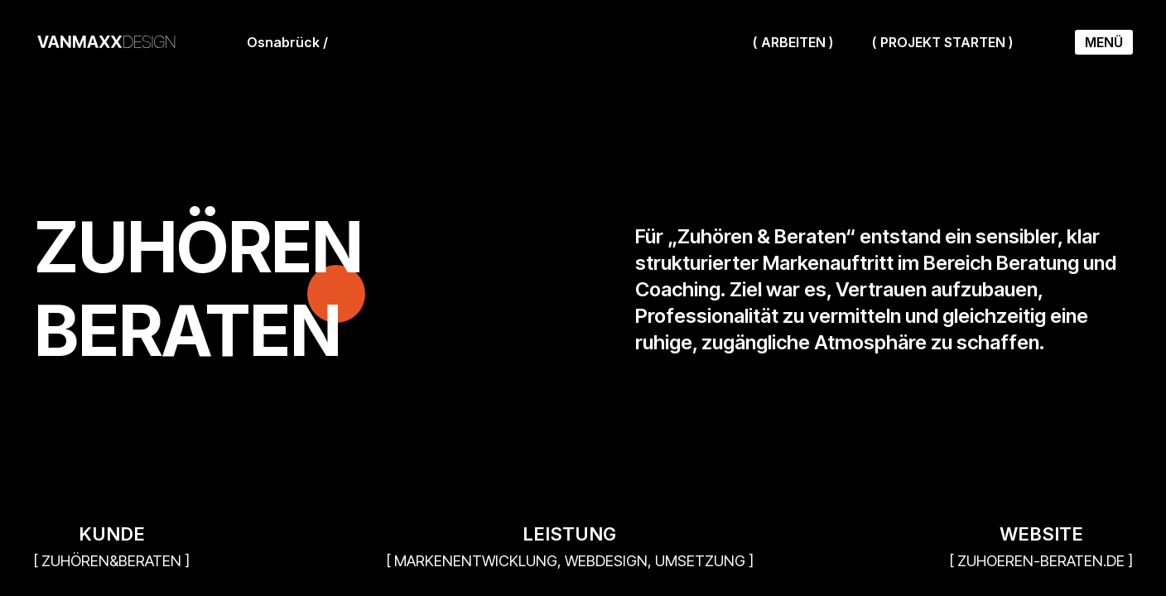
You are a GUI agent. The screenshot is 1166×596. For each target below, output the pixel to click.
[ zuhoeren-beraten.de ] (1041, 561)
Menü (1104, 42)
